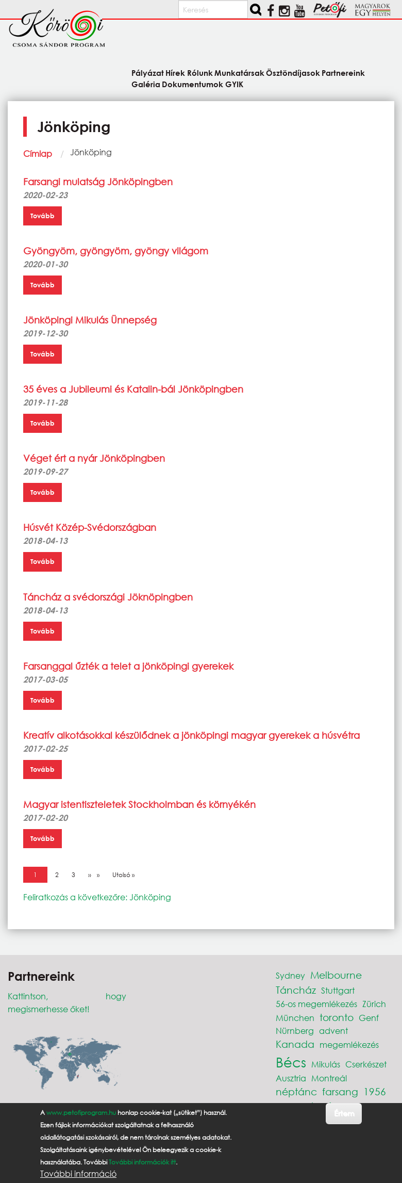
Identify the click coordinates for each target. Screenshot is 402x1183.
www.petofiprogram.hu (81, 1112)
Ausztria (291, 1078)
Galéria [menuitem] (145, 83)
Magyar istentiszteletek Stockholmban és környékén (139, 804)
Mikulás (325, 1064)
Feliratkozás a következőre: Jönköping (97, 897)
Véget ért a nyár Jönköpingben (94, 458)
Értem (344, 1113)
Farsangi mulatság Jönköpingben (98, 181)
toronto (337, 1017)
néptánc (296, 1091)
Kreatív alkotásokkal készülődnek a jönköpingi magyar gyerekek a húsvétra (191, 735)
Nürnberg (295, 1030)
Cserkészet (366, 1064)
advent (333, 1030)
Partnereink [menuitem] (343, 72)
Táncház (296, 990)
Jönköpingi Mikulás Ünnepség (90, 320)
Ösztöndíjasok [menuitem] (293, 72)
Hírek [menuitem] (175, 72)
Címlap (37, 153)
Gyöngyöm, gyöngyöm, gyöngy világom (115, 250)
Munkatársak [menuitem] (239, 72)
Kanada (295, 1044)
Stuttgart (338, 990)
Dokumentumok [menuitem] (192, 83)
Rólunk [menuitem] (200, 72)
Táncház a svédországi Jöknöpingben (108, 597)
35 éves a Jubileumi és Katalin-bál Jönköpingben (133, 389)
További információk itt (142, 1162)
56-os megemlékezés (316, 1003)
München (295, 1017)
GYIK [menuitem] (234, 83)
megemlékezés (349, 1044)
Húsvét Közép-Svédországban (89, 527)
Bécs (291, 1062)
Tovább (42, 216)
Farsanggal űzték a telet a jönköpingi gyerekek (128, 666)
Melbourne (336, 975)
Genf (369, 1017)
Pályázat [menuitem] (147, 72)
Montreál (329, 1078)
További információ (78, 1174)
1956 (374, 1091)
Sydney (290, 975)
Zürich (374, 1003)
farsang (340, 1091)
